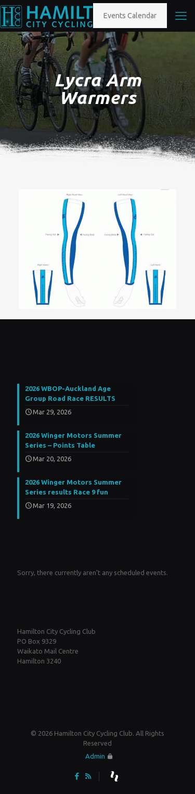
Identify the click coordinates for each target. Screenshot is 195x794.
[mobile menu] (181, 15)
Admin (95, 756)
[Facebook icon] (77, 776)
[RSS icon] (88, 776)
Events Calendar (130, 15)
